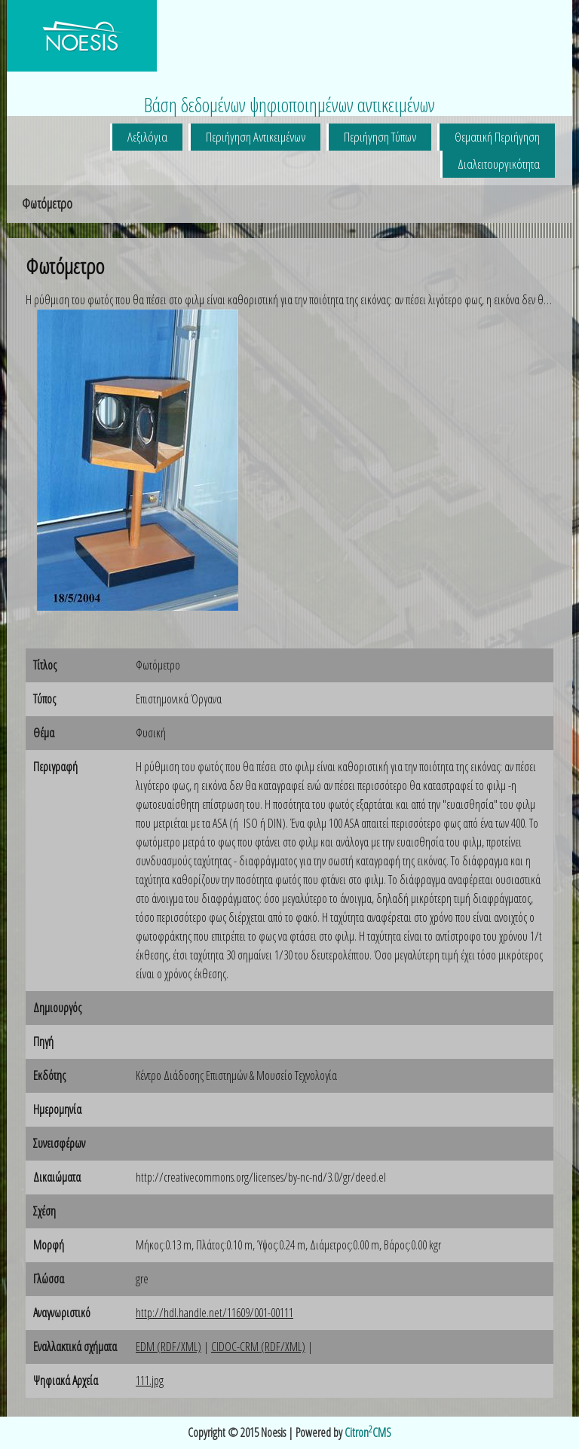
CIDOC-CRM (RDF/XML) (258, 1346)
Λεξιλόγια (147, 136)
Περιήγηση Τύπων (380, 136)
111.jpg (150, 1380)
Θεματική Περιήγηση (497, 136)
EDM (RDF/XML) (168, 1346)
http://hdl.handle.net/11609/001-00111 (214, 1312)
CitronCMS (368, 1432)
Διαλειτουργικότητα (499, 163)
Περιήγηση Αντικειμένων (255, 136)
